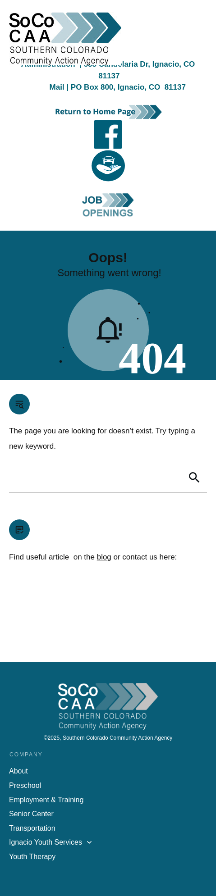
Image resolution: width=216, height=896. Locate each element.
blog (104, 557)
